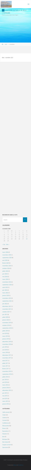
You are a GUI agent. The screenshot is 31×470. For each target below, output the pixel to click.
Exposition (5, 431)
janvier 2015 (5, 404)
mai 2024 (4, 276)
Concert (4, 420)
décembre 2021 (6, 306)
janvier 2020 (5, 320)
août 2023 (5, 287)
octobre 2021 (6, 312)
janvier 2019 (5, 339)
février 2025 (5, 263)
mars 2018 (5, 352)
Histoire (4, 434)
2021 (6, 44)
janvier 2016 (5, 387)
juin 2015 (4, 393)
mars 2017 (5, 366)
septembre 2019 (7, 328)
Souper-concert (6, 444)
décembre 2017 (6, 355)
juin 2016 (4, 379)
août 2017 (5, 360)
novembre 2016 (6, 371)
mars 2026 (5, 252)
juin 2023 (4, 290)
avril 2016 (5, 382)
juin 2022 (4, 303)
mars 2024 (5, 279)
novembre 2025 (6, 255)
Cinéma (4, 417)
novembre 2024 (6, 265)
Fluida (15, 465)
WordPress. (21, 465)
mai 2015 (4, 396)
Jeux (3, 436)
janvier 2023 (5, 295)
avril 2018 (5, 350)
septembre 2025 (7, 257)
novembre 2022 (6, 298)
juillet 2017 (5, 363)
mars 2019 (5, 336)
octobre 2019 (6, 325)
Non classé (5, 442)
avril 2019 (5, 333)
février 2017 (5, 368)
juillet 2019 (5, 331)
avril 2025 (5, 260)
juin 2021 (4, 314)
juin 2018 (4, 347)
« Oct (3, 244)
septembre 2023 (7, 284)
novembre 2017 (6, 358)
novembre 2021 (6, 309)
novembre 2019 (6, 322)
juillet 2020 (5, 317)
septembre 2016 (7, 374)
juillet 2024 (5, 271)
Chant (4, 415)
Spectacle (5, 447)
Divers (4, 428)
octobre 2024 (6, 268)
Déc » (7, 244)
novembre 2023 (6, 282)
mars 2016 (5, 385)
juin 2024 (4, 274)
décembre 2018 (6, 341)
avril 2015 (5, 398)
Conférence (5, 423)
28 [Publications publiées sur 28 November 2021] (26, 239)
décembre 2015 (6, 390)
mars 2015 (5, 401)
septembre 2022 (7, 301)
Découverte (5, 425)
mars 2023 (5, 293)
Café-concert (5, 412)
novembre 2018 (6, 344)
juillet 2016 (5, 377)
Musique (4, 439)
